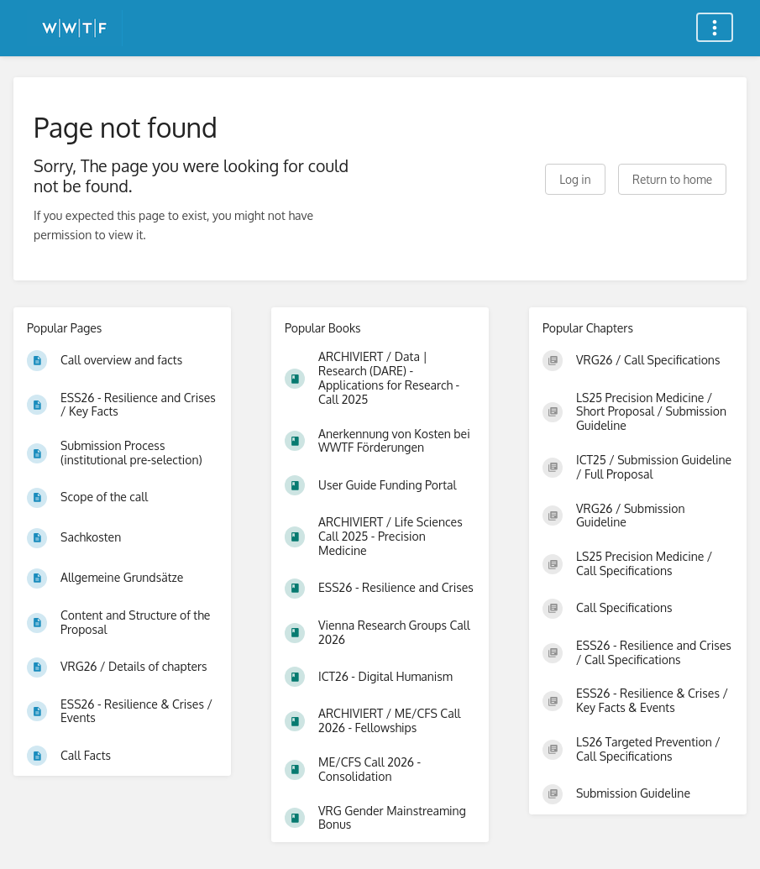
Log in (574, 179)
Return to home (672, 179)
